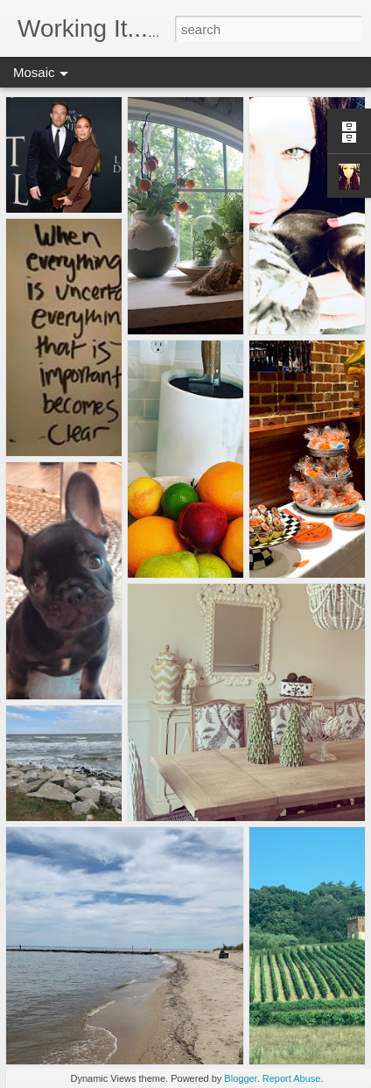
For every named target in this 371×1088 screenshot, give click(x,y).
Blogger (240, 1078)
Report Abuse (291, 1078)
